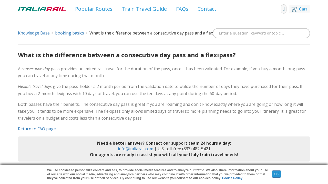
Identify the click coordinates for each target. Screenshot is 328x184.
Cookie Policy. (232, 178)
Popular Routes (93, 8)
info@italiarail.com (135, 149)
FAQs (182, 8)
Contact (207, 8)
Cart (303, 9)
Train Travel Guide (144, 8)
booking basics (69, 33)
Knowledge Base (34, 33)
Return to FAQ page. (37, 129)
